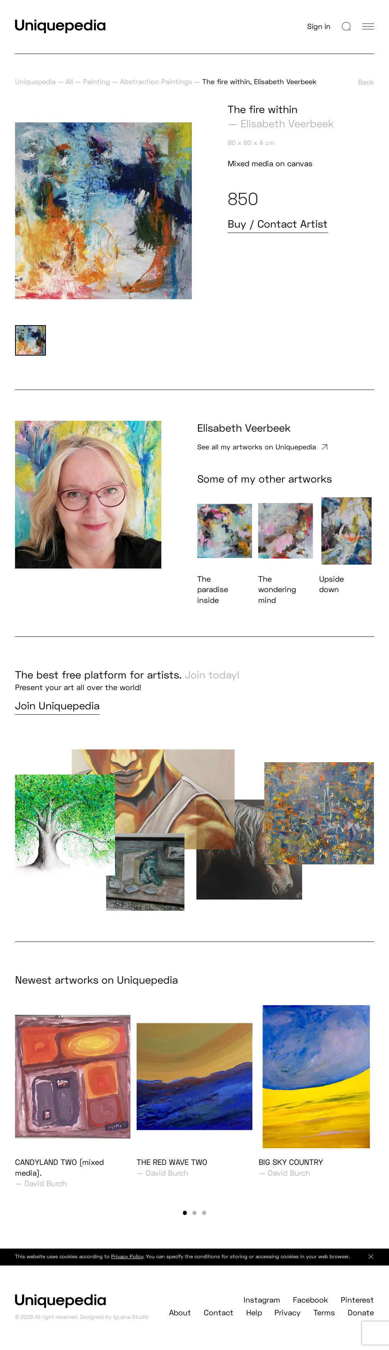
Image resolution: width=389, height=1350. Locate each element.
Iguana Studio (131, 1324)
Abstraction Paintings (156, 81)
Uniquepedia (35, 81)
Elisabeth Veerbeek (287, 123)
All (69, 81)
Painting (96, 81)
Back (366, 82)
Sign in (318, 26)
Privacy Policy (127, 1264)
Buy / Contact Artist (278, 224)
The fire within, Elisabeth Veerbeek (259, 81)
